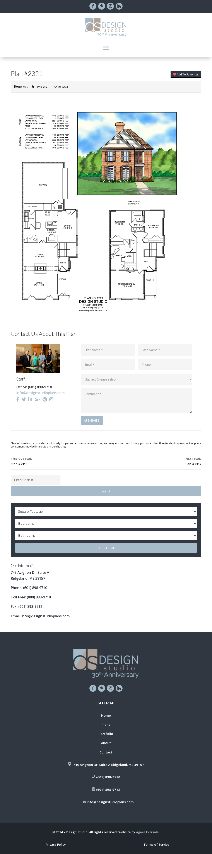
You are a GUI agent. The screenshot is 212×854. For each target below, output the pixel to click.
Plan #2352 (156, 461)
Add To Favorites (186, 74)
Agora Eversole (147, 832)
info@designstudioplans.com (40, 392)
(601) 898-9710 (35, 587)
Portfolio (106, 733)
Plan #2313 (56, 461)
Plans (106, 724)
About (106, 743)
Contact (105, 752)
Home (106, 715)
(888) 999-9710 (39, 597)
